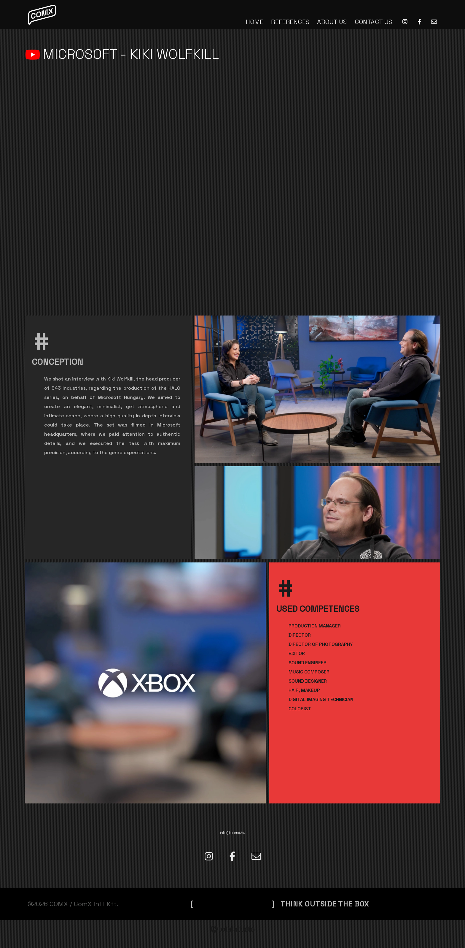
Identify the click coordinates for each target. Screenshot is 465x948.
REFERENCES (290, 22)
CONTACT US (373, 22)
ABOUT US (332, 22)
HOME (255, 22)
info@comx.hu (232, 829)
